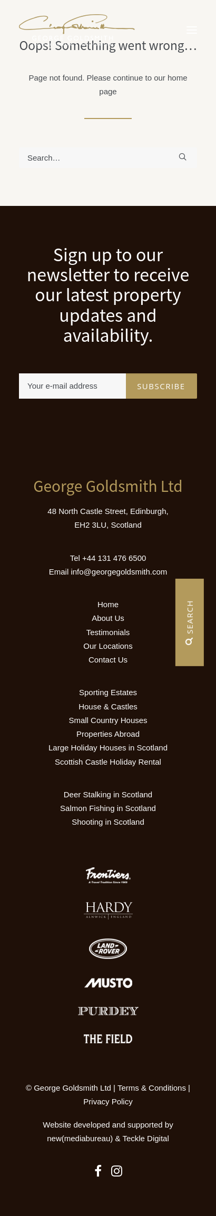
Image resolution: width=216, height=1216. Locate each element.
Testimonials (108, 632)
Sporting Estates (108, 692)
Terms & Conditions (151, 1087)
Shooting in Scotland (108, 821)
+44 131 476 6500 (114, 557)
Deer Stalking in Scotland (108, 794)
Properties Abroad (108, 733)
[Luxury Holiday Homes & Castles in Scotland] (77, 30)
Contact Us (108, 659)
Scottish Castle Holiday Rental (108, 761)
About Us (108, 618)
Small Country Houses (107, 720)
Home (108, 604)
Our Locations (107, 645)
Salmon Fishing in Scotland (108, 808)
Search (189, 622)
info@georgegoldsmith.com (119, 571)
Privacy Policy (107, 1101)
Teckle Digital (145, 1138)
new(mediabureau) (80, 1138)
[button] (192, 30)
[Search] (108, 157)
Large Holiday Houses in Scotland (108, 747)
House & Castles (108, 706)
